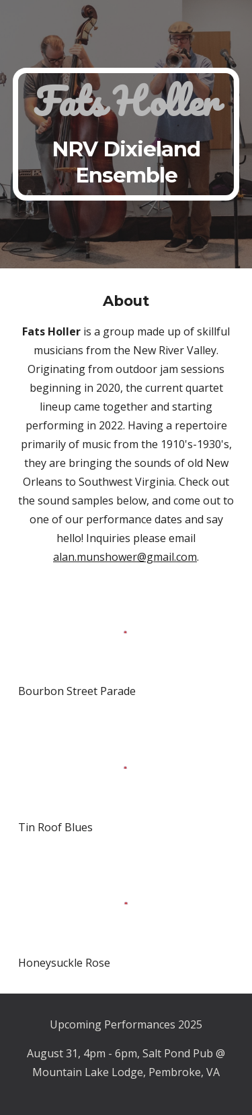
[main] (126, 134)
